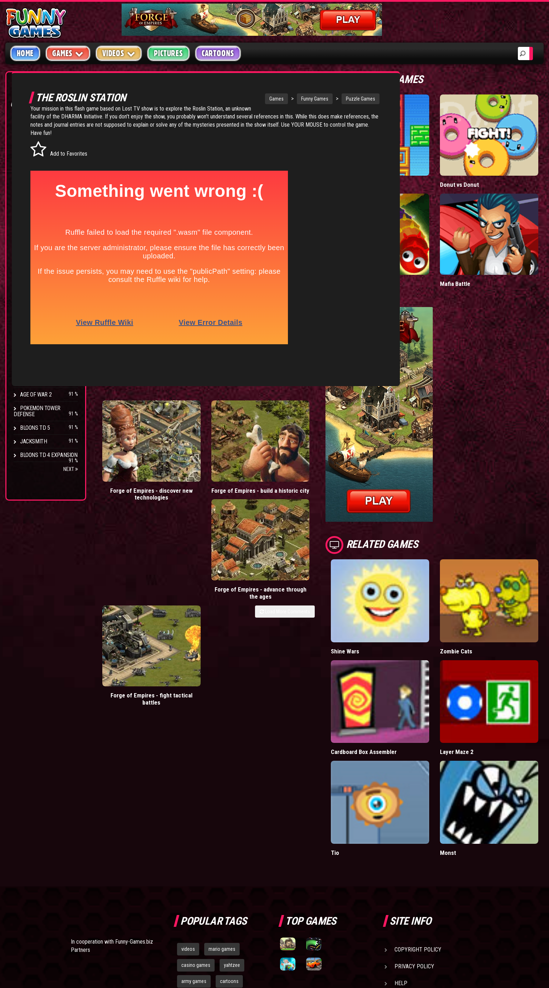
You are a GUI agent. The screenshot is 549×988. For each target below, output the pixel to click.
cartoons (229, 829)
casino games (195, 813)
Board (28, 221)
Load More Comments (361, 467)
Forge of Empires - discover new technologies (133, 452)
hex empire (229, 845)
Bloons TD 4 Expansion (49, 455)
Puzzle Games (352, 99)
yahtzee (232, 813)
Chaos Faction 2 (40, 353)
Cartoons (218, 53)
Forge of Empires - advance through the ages (281, 452)
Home (25, 53)
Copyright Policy (417, 797)
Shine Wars (422, 556)
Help (400, 830)
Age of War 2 (36, 394)
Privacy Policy (414, 814)
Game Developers (417, 847)
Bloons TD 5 (35, 427)
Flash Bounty (37, 313)
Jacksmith (33, 441)
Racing (28, 180)
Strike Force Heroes (46, 340)
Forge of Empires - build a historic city (207, 449)
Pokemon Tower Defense (37, 411)
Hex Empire (34, 326)
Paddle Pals (422, 153)
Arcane (29, 381)
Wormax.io (420, 220)
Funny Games (306, 99)
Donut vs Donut (498, 153)
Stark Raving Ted (42, 367)
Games (268, 99)
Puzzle (29, 140)
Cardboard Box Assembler (426, 627)
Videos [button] (119, 53)
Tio (411, 700)
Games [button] (68, 53)
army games (193, 829)
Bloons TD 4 (35, 299)
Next (70, 469)
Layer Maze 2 (495, 624)
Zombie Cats (494, 556)
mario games (222, 796)
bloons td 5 (192, 845)
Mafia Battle (493, 220)
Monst (486, 700)
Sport (27, 194)
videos (188, 796)
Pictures (168, 53)
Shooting (32, 153)
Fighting (30, 167)
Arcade (29, 126)
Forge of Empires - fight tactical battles (354, 449)
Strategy (32, 208)
